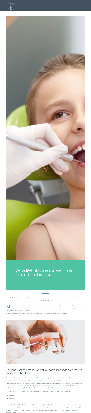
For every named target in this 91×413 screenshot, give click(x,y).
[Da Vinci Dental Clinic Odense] (10, 2)
